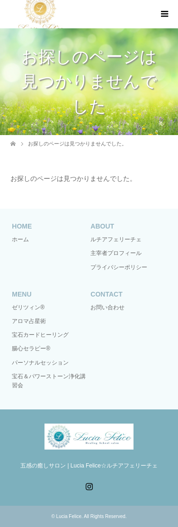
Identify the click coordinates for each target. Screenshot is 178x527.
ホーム (20, 239)
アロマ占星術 (29, 321)
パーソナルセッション (40, 362)
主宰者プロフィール (116, 253)
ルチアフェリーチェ (116, 239)
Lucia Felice (68, 516)
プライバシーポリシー (118, 267)
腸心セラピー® (31, 348)
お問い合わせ (107, 307)
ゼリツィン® (28, 307)
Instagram (89, 485)
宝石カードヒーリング (40, 335)
